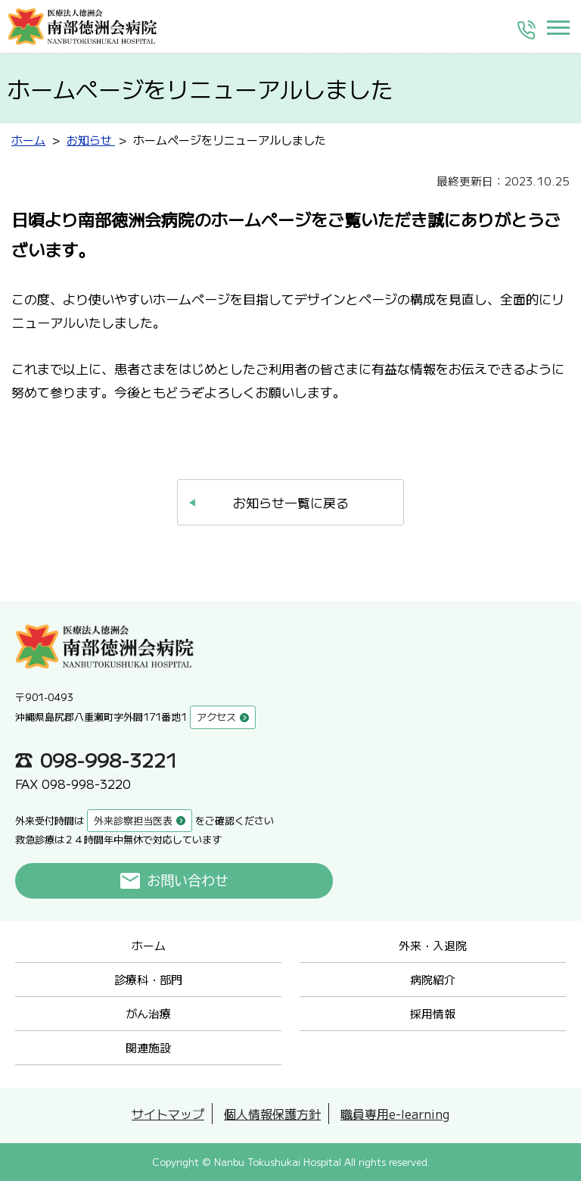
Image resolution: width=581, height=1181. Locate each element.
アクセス (216, 716)
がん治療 (148, 1013)
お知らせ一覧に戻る (291, 502)
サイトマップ (168, 1114)
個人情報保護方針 (272, 1114)
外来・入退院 (433, 945)
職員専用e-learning (394, 1114)
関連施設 (148, 1047)
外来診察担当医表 (133, 820)
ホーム (149, 945)
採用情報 (432, 1013)
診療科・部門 (148, 979)
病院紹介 (432, 979)
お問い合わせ (188, 880)
